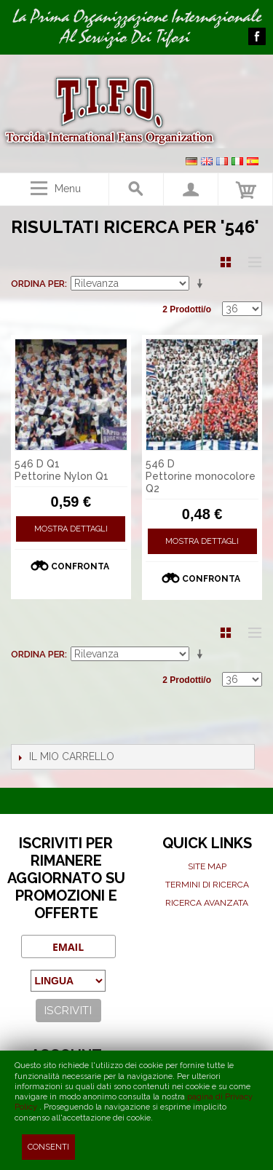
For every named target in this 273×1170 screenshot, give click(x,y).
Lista (251, 262)
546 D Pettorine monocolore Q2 (201, 476)
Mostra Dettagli (71, 529)
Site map (207, 866)
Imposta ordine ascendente (202, 284)
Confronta (80, 566)
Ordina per (38, 283)
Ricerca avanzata (206, 903)
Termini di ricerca (207, 885)
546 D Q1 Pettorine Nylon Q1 (61, 470)
